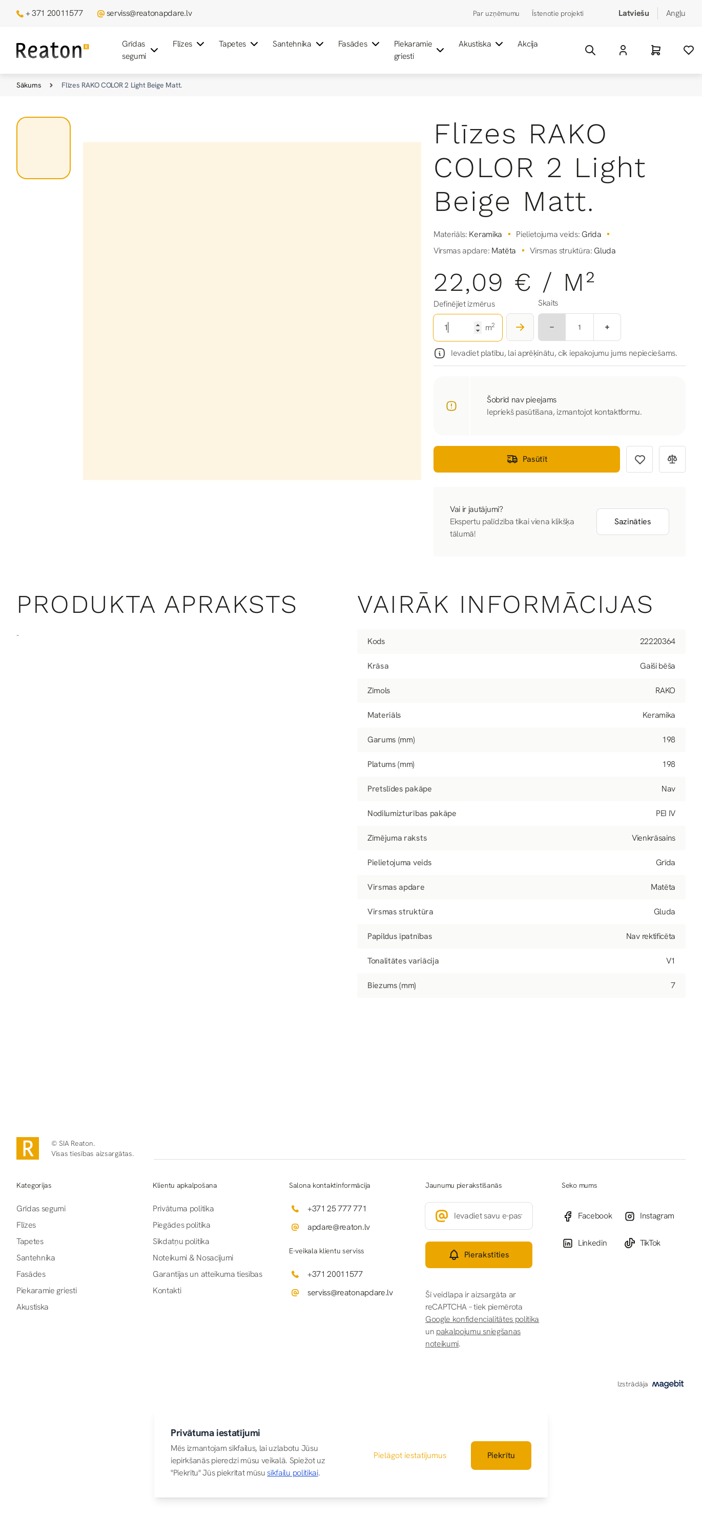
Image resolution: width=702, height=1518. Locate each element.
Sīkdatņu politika (181, 1241)
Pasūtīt (527, 459)
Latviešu (633, 13)
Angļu (676, 13)
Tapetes (239, 44)
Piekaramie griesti (420, 49)
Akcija (528, 43)
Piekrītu (501, 1455)
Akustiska (482, 44)
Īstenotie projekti (558, 13)
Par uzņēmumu (496, 13)
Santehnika (299, 44)
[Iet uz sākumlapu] (52, 50)
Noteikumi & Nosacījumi (193, 1257)
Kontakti (167, 1290)
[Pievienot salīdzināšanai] (672, 459)
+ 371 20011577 (54, 13)
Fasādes (360, 44)
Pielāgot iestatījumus (410, 1455)
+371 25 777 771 (336, 1208)
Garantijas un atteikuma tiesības (207, 1274)
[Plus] (607, 327)
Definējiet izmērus (463, 303)
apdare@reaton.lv (338, 1227)
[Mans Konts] (623, 50)
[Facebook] (593, 1216)
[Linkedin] (593, 1243)
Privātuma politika (183, 1208)
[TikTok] (655, 1243)
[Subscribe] (478, 1255)
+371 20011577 (335, 1274)
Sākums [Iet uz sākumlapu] (28, 85)
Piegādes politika (182, 1225)
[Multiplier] (579, 327)
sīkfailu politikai (292, 1472)
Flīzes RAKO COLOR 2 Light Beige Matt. (121, 85)
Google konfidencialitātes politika (482, 1319)
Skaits (548, 302)
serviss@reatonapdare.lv (149, 13)
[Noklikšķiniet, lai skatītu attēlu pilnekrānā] (252, 311)
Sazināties (632, 521)
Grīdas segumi (141, 49)
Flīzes (190, 44)
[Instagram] (655, 1216)
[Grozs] (656, 50)
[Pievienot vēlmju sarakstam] (639, 459)
